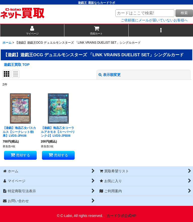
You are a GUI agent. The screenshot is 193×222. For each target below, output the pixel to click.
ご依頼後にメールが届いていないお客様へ (154, 20)
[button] (161, 30)
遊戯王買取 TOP (17, 65)
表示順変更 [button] (110, 75)
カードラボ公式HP (121, 216)
